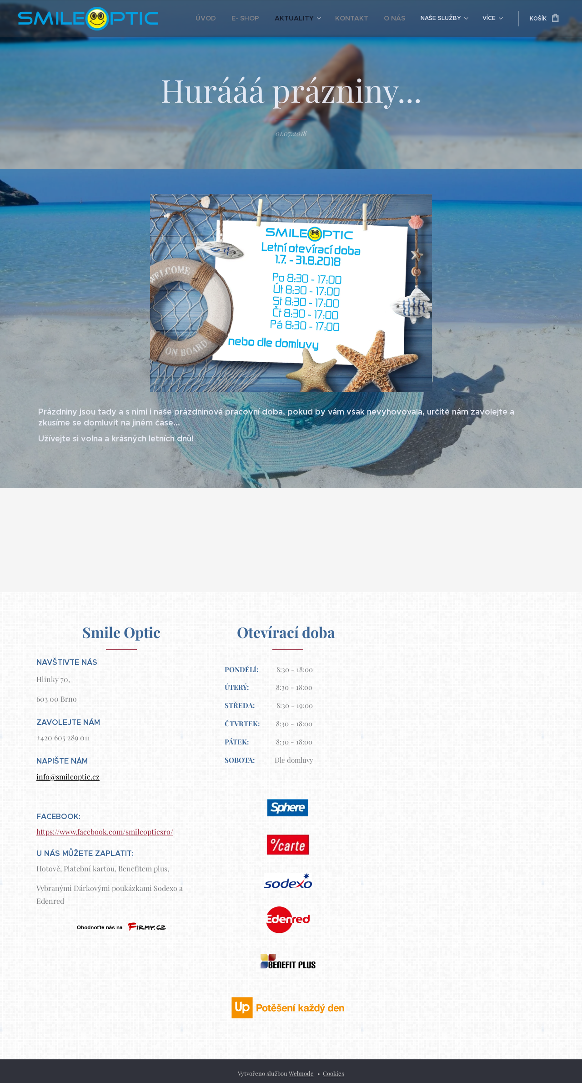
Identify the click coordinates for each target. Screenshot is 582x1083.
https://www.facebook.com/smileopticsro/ (104, 831)
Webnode (301, 1073)
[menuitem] (227, 18)
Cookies (333, 1073)
